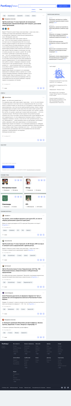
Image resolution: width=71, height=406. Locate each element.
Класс (37, 357)
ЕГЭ (27, 204)
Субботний (27, 357)
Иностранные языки (9, 188)
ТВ (13, 375)
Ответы (37, 360)
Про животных (16, 379)
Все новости (16, 343)
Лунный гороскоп (62, 365)
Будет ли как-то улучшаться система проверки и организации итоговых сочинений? (58, 50)
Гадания (60, 363)
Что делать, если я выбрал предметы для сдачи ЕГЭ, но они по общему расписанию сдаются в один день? (22, 219)
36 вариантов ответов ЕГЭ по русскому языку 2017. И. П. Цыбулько (58, 81)
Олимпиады (6, 204)
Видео (14, 371)
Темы (37, 362)
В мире (15, 346)
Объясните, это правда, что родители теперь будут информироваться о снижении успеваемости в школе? (58, 36)
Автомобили (16, 357)
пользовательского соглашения (33, 169)
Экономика (27, 346)
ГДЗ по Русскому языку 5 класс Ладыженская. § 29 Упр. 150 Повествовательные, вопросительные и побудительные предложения (21, 270)
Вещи (25, 363)
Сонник (59, 360)
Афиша (49, 343)
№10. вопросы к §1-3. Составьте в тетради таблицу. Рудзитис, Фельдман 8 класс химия (58, 94)
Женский (38, 343)
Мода (37, 346)
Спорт (59, 343)
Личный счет (27, 351)
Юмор (28, 188)
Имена (59, 362)
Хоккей (59, 348)
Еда (36, 351)
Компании (26, 348)
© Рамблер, (4, 387)
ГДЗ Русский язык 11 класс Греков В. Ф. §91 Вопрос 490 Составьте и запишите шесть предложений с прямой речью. (23, 244)
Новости (15, 360)
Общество (15, 351)
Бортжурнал (16, 363)
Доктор (49, 357)
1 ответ (4, 88)
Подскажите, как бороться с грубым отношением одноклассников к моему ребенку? (58, 21)
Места (25, 365)
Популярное (16, 374)
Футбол (60, 346)
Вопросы (49, 360)
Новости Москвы (17, 348)
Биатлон (60, 351)
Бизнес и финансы (29, 343)
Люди (25, 362)
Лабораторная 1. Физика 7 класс (56, 89)
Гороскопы (61, 357)
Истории (26, 360)
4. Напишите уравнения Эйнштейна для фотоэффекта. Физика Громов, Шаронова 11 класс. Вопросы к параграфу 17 (22, 323)
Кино (48, 346)
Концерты (49, 348)
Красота (38, 348)
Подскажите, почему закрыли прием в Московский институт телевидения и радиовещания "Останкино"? (58, 58)
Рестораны (49, 351)
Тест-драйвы (16, 362)
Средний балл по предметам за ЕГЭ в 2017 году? (58, 86)
